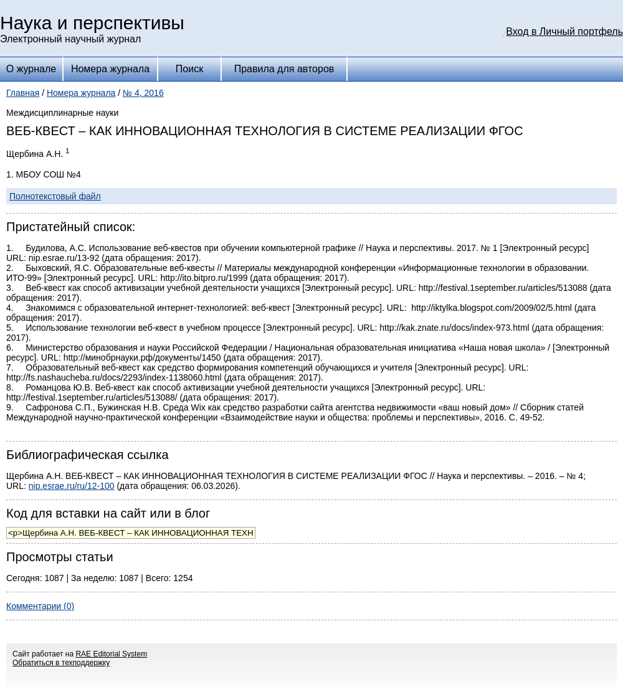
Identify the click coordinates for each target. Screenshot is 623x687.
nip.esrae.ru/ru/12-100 (72, 486)
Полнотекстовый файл (55, 196)
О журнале (31, 69)
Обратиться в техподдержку (61, 662)
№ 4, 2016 (143, 93)
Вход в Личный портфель (564, 31)
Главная (22, 93)
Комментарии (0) (40, 606)
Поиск (189, 69)
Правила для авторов (284, 69)
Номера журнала (110, 69)
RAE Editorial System (111, 654)
